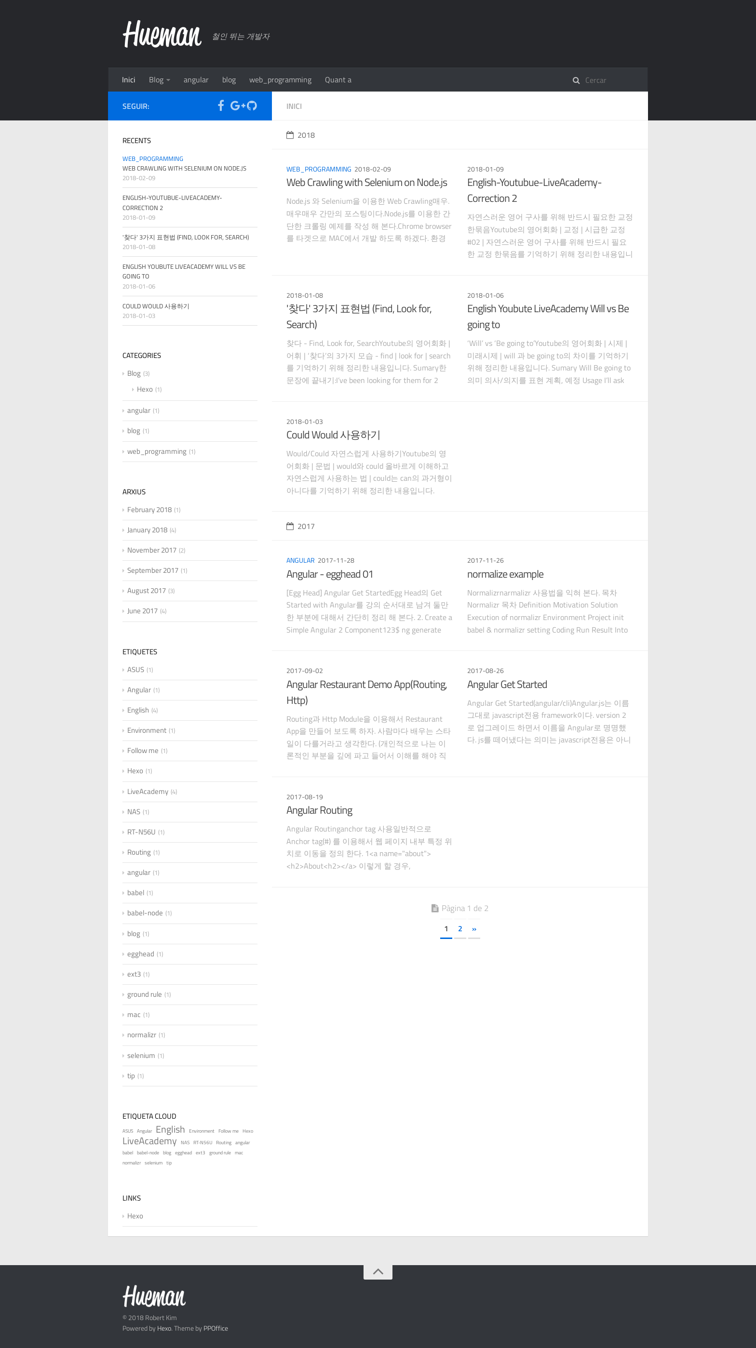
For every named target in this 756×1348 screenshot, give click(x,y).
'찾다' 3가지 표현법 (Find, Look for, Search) (359, 316)
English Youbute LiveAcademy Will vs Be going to (548, 316)
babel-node (145, 912)
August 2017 (146, 590)
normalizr (141, 1034)
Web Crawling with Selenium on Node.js (366, 182)
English (138, 709)
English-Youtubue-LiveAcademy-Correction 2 (534, 190)
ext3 (134, 973)
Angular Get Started (507, 684)
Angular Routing (319, 810)
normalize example (505, 574)
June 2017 (142, 610)
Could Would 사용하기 (333, 434)
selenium (141, 1055)
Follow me (143, 750)
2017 (300, 526)
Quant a (338, 79)
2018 (300, 135)
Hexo (145, 389)
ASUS (135, 669)
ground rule (144, 994)
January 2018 (147, 529)
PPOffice (215, 1328)
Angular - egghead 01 (329, 574)
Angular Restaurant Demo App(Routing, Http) (366, 692)
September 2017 (152, 570)
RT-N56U (141, 831)
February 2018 (149, 509)
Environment (146, 730)
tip (131, 1075)
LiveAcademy (147, 791)
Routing (139, 852)
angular (196, 79)
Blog (156, 79)
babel (135, 892)
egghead (140, 953)
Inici (128, 79)
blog (229, 79)
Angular (139, 689)
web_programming (280, 79)
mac (134, 1014)
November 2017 (151, 549)
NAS (133, 811)
